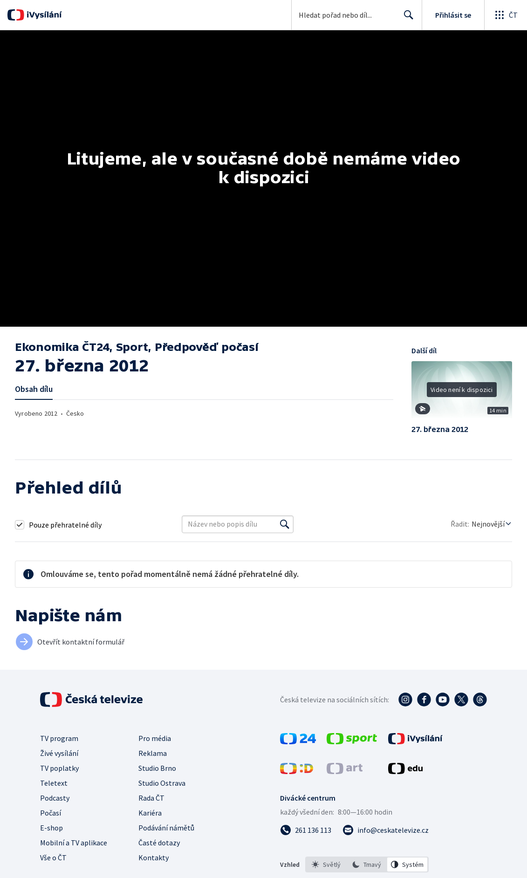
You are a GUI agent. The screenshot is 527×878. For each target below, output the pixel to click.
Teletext (54, 783)
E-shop (51, 827)
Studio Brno (157, 768)
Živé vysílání (59, 753)
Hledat (406, 18)
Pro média (154, 738)
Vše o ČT (53, 857)
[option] (326, 864)
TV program (59, 738)
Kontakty (153, 857)
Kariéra (150, 812)
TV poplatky (59, 768)
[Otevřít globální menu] (505, 15)
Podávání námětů (166, 827)
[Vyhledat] (285, 524)
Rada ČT (151, 798)
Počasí (50, 812)
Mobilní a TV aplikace (73, 842)
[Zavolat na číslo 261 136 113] (305, 830)
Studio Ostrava (161, 783)
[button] (461, 393)
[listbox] (367, 864)
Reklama (152, 753)
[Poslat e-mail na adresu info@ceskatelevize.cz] (385, 830)
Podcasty (54, 798)
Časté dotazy (159, 842)
